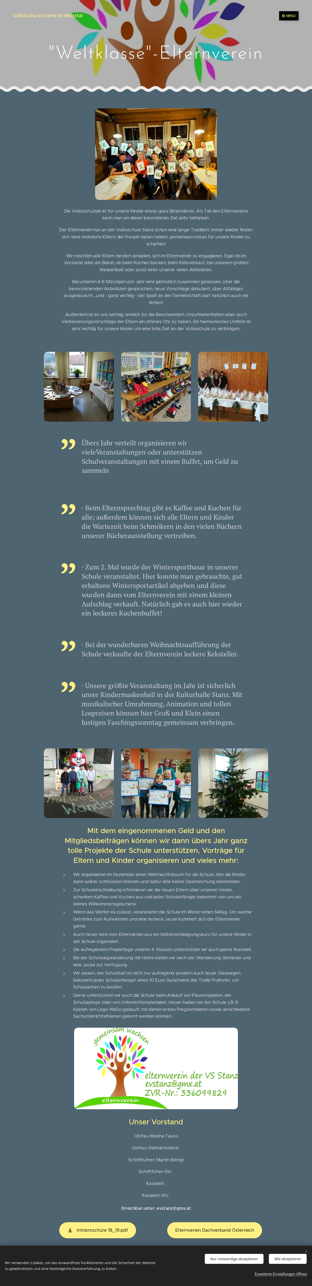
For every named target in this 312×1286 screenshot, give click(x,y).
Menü (289, 16)
